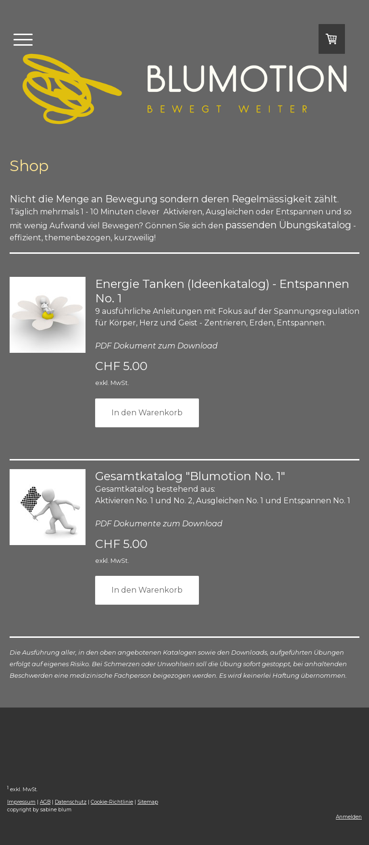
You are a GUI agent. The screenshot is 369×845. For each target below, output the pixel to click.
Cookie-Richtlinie (112, 802)
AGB (45, 802)
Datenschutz (70, 802)
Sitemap (147, 802)
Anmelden (349, 817)
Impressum (21, 802)
